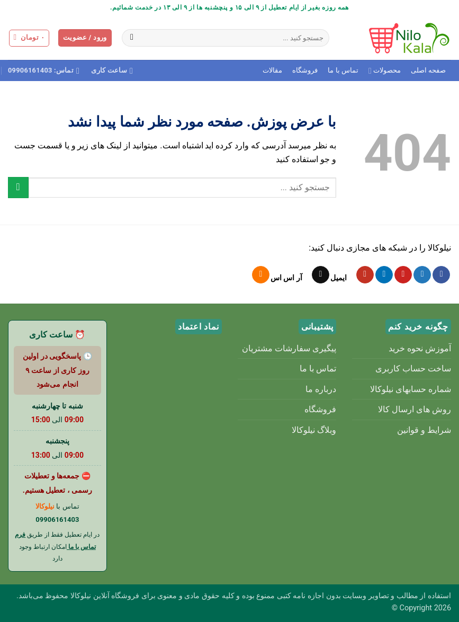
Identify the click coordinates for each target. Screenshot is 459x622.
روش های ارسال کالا (414, 409)
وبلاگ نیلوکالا (314, 430)
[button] (85, 38)
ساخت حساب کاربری (413, 368)
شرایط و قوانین (424, 430)
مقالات (272, 70)
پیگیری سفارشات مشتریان (289, 348)
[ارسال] (132, 38)
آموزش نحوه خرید (420, 348)
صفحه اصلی (428, 70)
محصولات (384, 71)
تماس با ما (343, 70)
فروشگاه (305, 70)
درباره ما (320, 389)
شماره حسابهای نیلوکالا (410, 389)
